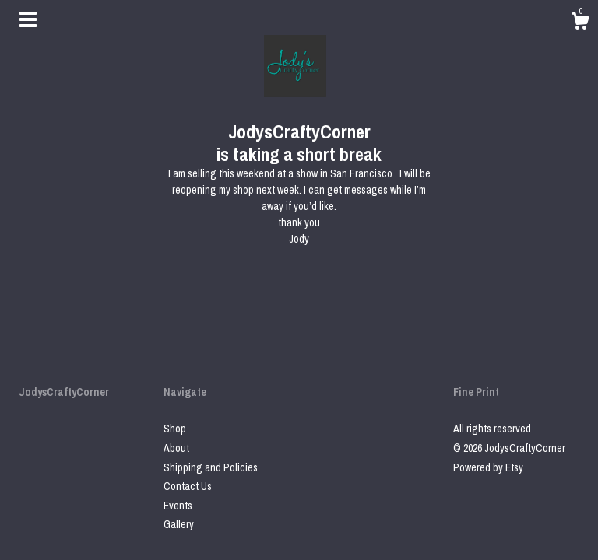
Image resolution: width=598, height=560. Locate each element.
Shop (175, 429)
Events (178, 506)
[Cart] (580, 23)
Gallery (179, 524)
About (176, 448)
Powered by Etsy (488, 467)
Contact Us (188, 486)
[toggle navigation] (28, 19)
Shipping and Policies (211, 467)
